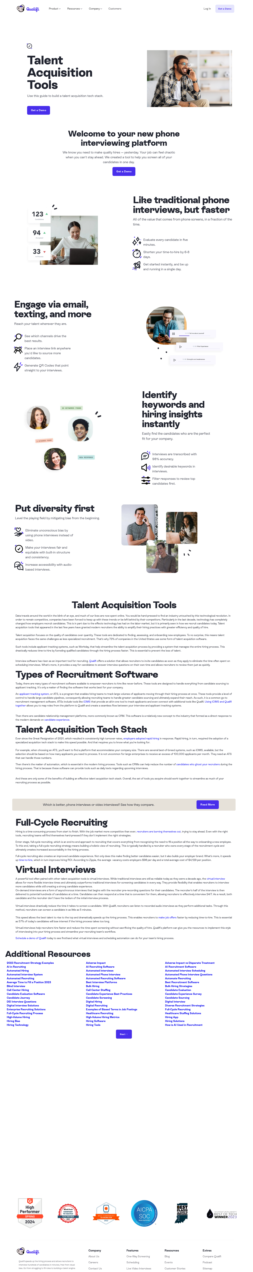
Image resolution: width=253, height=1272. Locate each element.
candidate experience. (57, 719)
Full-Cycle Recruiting (178, 1009)
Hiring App (171, 1017)
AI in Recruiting (16, 966)
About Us (93, 1256)
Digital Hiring (94, 1001)
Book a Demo (126, 1150)
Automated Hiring (18, 970)
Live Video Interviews (138, 1268)
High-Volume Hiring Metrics (102, 1017)
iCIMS (87, 701)
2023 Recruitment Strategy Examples (30, 962)
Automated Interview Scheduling (185, 970)
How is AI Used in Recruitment (183, 1024)
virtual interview (216, 878)
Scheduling (132, 1262)
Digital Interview (175, 1001)
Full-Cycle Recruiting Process (25, 1013)
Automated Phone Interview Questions (188, 974)
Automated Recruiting (20, 978)
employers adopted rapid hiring (141, 738)
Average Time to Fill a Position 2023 (29, 982)
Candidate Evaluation (178, 990)
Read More (207, 804)
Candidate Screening (99, 997)
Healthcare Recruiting (99, 1013)
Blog (167, 1256)
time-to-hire (25, 860)
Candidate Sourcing (177, 997)
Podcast (207, 1262)
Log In (207, 8)
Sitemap (207, 1268)
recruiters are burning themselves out (159, 831)
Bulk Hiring (92, 986)
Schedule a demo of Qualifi (30, 938)
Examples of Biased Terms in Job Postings (111, 1009)
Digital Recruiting (96, 1005)
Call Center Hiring (18, 990)
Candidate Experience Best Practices (109, 993)
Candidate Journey (18, 997)
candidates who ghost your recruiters (198, 764)
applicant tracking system (34, 693)
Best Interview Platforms (101, 982)
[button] (54, 8)
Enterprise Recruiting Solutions (26, 1009)
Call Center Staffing (98, 990)
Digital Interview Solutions (23, 1005)
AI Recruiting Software (100, 966)
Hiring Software (96, 1021)
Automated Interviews (99, 970)
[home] (28, 8)
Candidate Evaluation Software (26, 993)
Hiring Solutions (174, 1021)
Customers (114, 8)
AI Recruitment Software (180, 966)
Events (169, 1262)
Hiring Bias (13, 1021)
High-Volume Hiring (18, 1017)
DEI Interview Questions (21, 1001)
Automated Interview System (25, 974)
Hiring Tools (93, 1024)
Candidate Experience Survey (183, 993)
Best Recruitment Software (182, 982)
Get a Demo (224, 8)
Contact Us (95, 1268)
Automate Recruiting (178, 978)
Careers (93, 1262)
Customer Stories (175, 1268)
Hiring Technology (17, 1024)
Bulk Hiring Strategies (178, 986)
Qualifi (92, 660)
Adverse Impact (96, 962)
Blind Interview (16, 986)
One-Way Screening (138, 1256)
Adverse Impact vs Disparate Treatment (190, 962)
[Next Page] (124, 1034)
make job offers (167, 917)
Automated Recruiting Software (106, 978)
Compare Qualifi (212, 1256)
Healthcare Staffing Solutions (183, 1013)
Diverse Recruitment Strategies (184, 1005)
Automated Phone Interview (103, 974)
